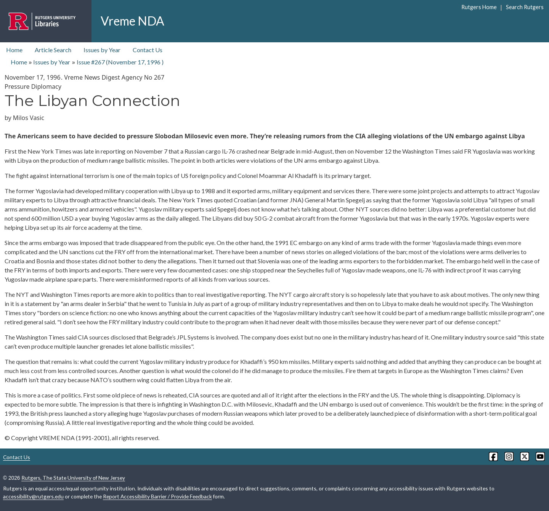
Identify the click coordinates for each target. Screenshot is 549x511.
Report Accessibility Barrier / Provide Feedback (157, 496)
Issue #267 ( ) (120, 62)
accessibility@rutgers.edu (33, 496)
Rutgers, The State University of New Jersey (73, 477)
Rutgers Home (479, 7)
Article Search (53, 49)
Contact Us (147, 49)
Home (14, 49)
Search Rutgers (525, 7)
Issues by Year (101, 49)
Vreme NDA (132, 20)
